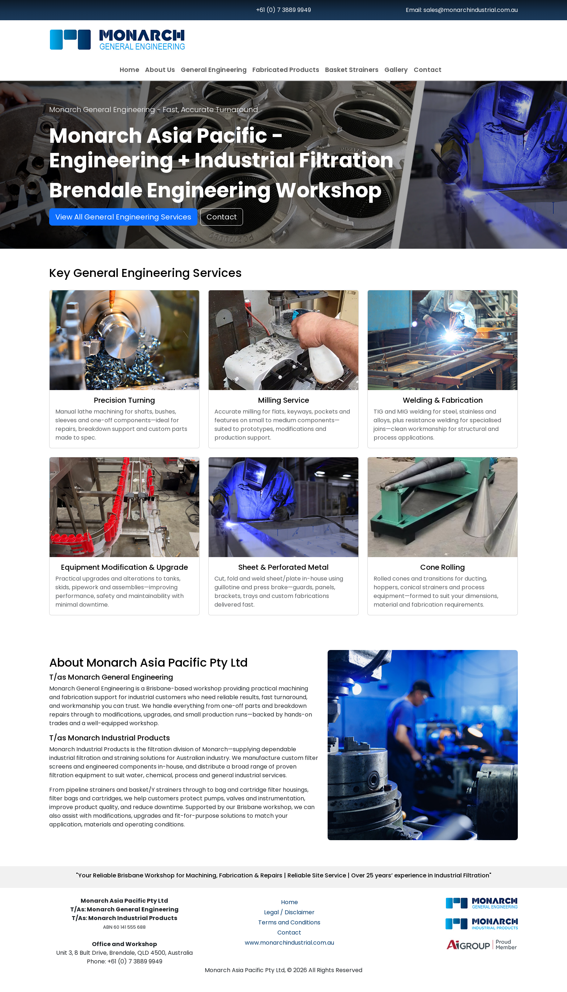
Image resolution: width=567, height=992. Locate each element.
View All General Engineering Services (123, 217)
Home (129, 69)
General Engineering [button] (214, 69)
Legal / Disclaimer (289, 912)
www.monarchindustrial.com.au (289, 942)
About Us (160, 69)
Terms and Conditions (289, 922)
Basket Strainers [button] (352, 69)
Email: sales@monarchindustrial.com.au (462, 10)
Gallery (396, 69)
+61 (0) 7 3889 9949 (283, 10)
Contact (428, 69)
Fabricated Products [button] (285, 69)
